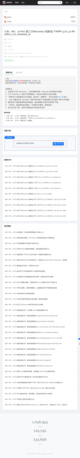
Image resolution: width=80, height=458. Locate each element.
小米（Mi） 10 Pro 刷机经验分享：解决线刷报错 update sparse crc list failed (30, 349)
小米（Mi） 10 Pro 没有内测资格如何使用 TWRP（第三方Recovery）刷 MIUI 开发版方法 (33, 382)
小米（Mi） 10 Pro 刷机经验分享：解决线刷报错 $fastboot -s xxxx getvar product (31, 332)
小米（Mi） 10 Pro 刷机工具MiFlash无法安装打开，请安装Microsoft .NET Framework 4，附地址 (36, 260)
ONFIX (7, 2)
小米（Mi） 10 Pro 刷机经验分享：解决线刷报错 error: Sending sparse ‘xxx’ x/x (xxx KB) (33, 338)
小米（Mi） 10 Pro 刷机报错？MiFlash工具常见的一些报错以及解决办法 (28, 254)
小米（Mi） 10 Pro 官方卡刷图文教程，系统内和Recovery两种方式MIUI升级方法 (31, 282)
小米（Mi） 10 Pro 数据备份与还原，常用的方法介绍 (22, 265)
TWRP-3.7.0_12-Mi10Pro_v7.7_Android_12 (19, 53)
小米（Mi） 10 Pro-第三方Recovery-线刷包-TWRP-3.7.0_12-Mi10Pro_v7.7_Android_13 (33, 182)
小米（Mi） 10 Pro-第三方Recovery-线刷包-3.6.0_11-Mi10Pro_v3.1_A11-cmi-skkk (31, 166)
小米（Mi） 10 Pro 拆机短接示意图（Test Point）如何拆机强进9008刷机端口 (30, 238)
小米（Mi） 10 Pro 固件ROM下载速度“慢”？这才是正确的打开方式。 (27, 377)
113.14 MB (10, 49)
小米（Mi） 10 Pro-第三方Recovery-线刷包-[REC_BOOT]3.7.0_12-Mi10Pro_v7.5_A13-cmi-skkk (35, 210)
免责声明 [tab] (19, 73)
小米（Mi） (11, 39)
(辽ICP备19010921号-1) (47, 454)
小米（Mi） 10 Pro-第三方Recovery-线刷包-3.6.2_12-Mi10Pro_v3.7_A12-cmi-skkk (31, 171)
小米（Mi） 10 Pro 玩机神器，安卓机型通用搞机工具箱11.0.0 (24, 232)
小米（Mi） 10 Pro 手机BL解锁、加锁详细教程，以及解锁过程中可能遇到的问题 (31, 288)
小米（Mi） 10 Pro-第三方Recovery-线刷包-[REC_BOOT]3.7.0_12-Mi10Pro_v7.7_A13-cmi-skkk (35, 216)
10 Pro (9, 42)
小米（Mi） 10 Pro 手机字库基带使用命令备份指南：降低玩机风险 (26, 299)
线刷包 (40, 17)
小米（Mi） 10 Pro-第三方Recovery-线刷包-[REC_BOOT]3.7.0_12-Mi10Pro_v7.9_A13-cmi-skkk (35, 199)
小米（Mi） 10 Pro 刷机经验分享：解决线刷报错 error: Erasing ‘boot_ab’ (28, 355)
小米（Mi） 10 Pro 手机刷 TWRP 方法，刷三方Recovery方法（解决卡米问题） (30, 388)
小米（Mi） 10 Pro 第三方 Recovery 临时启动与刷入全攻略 (24, 304)
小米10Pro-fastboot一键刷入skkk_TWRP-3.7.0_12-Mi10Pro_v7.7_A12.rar (28, 56)
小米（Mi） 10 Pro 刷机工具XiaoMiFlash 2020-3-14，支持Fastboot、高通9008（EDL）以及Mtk (36, 405)
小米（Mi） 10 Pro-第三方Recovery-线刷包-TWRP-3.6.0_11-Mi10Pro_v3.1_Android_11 (33, 177)
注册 (74, 2)
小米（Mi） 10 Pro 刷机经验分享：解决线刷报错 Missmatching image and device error (33, 343)
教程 (23, 2)
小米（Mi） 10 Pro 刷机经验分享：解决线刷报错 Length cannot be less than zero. (31, 316)
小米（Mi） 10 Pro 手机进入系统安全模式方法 (19, 399)
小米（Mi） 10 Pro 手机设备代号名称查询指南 (19, 293)
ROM (16, 2)
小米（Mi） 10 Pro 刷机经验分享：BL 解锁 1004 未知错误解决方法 (26, 310)
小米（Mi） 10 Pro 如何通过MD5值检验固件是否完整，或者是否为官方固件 (29, 277)
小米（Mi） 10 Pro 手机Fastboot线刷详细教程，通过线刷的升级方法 (27, 249)
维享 (38, 454)
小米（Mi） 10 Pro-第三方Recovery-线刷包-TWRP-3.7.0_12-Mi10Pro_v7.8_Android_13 (33, 188)
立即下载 (58, 144)
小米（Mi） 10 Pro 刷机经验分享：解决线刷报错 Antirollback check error (28, 366)
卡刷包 (40, 21)
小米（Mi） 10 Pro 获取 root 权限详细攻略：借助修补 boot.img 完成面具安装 (30, 371)
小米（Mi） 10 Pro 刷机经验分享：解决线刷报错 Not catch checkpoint (28, 360)
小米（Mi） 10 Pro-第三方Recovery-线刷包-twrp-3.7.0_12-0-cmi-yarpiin (28, 194)
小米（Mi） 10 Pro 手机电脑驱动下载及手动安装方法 (22, 243)
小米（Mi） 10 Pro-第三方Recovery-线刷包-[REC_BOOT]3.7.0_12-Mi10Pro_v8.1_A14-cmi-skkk (35, 205)
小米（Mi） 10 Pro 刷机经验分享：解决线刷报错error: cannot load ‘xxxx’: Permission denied (35, 327)
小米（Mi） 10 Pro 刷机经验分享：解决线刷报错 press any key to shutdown (29, 321)
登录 (67, 2)
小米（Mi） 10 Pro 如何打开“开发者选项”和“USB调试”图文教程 (25, 271)
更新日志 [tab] (9, 73)
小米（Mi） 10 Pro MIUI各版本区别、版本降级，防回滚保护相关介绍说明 (28, 394)
